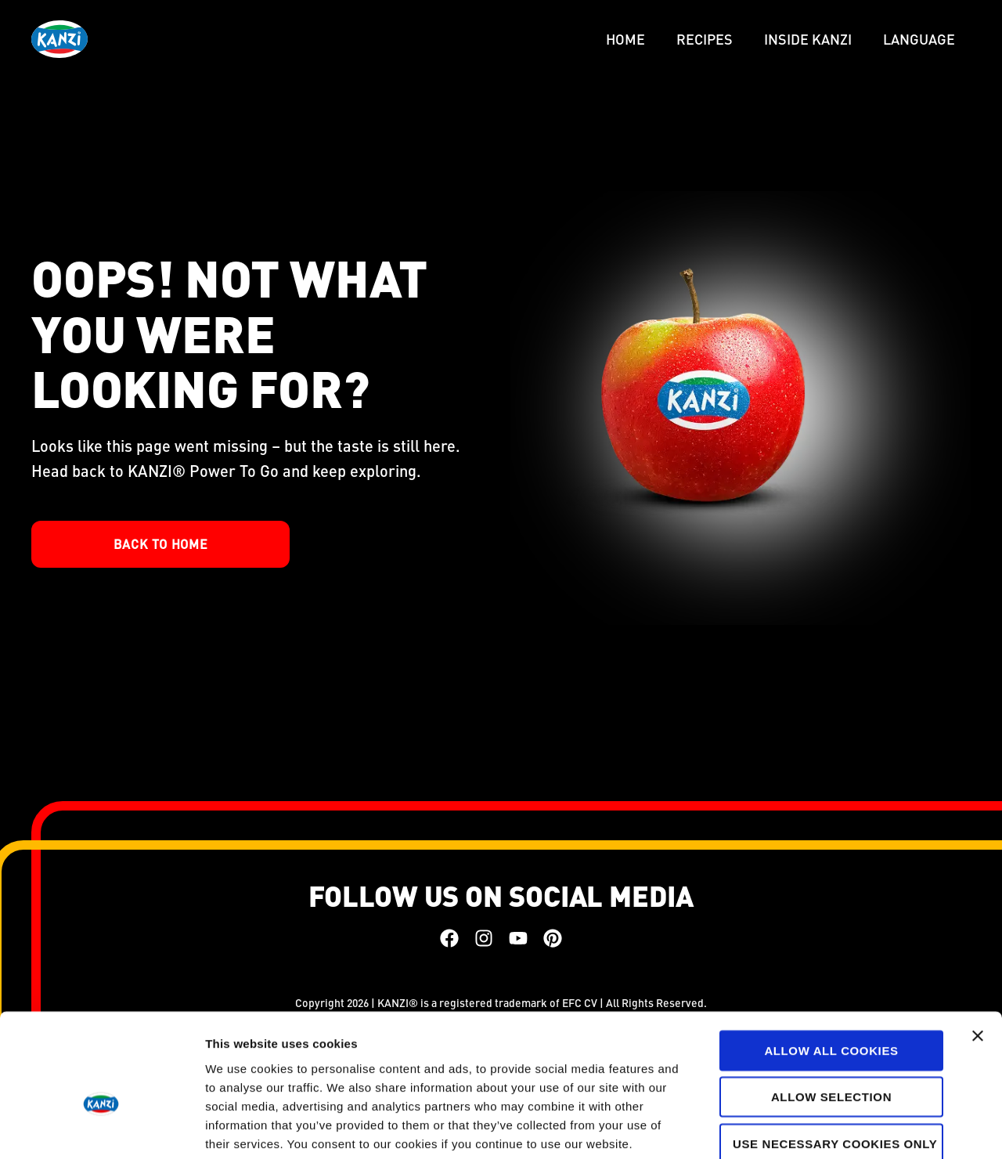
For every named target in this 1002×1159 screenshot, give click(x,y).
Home (625, 39)
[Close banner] (977, 950)
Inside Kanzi (808, 39)
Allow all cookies (831, 965)
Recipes (704, 39)
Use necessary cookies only (834, 1058)
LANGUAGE (919, 39)
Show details (821, 1128)
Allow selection (832, 1012)
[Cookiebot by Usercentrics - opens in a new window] (101, 1128)
